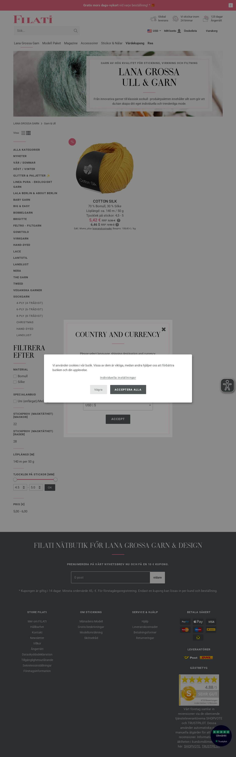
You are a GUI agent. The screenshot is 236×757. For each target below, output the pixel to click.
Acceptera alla (128, 389)
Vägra (98, 389)
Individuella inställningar (118, 377)
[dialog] (118, 379)
